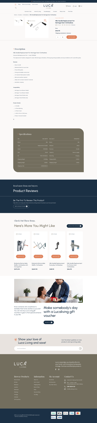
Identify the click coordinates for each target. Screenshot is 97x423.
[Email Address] (45, 348)
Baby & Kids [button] (62, 11)
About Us (36, 379)
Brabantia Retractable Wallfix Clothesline (38, 264)
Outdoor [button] (55, 11)
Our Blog (36, 394)
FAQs (35, 389)
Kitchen (16, 382)
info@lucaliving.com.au (72, 389)
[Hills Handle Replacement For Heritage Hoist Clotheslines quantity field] (60, 37)
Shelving (16, 392)
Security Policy (37, 392)
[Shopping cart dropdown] (80, 6)
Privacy (25, 416)
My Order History (53, 384)
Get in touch (35, 4)
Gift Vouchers (17, 399)
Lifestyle (16, 397)
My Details (51, 379)
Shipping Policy (37, 384)
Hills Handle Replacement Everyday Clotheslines (56, 264)
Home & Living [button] (37, 11)
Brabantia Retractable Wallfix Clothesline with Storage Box (21, 265)
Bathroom (16, 389)
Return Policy (37, 387)
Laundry (16, 387)
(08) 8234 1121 (71, 386)
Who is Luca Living (26, 4)
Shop (19, 4)
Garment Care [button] (28, 11)
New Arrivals (17, 379)
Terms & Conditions (18, 416)
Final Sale (70, 11)
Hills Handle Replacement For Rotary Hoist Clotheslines (74, 265)
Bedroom (16, 384)
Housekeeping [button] (47, 11)
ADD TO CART (71, 37)
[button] (32, 21)
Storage (16, 394)
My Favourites (52, 382)
